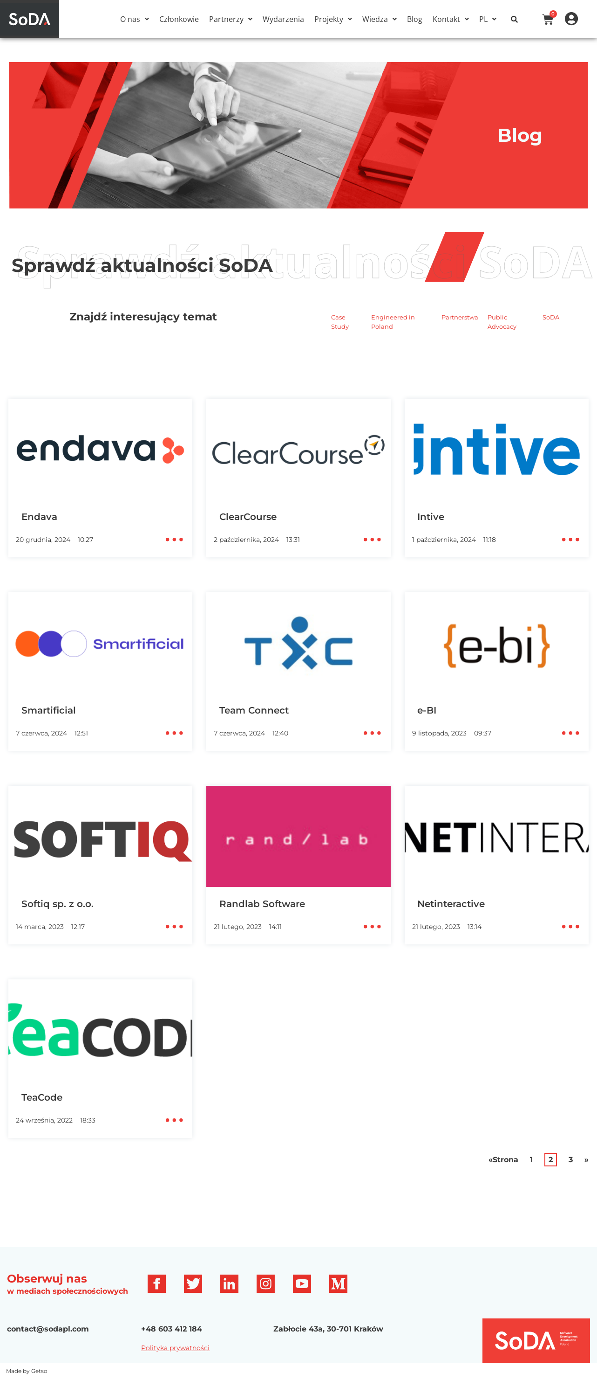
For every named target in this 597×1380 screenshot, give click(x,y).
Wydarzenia (283, 19)
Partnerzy (230, 19)
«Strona (503, 1159)
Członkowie (179, 19)
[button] (134, 19)
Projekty (333, 19)
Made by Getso (26, 1370)
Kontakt (451, 19)
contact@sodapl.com (48, 1329)
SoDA (551, 317)
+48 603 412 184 (171, 1329)
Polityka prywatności (175, 1348)
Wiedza (379, 19)
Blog (414, 19)
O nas (134, 19)
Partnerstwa (459, 317)
